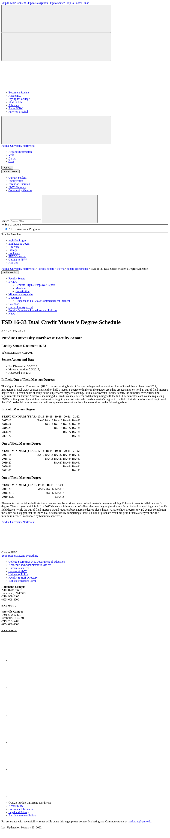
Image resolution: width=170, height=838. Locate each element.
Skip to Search (57, 2)
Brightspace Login (18, 243)
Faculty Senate (16, 278)
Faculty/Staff (15, 180)
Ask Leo (13, 262)
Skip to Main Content (13, 2)
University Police (18, 574)
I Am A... (7, 167)
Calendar (13, 303)
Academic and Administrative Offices (29, 564)
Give (11, 161)
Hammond (9, 605)
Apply (12, 158)
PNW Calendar (17, 256)
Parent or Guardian (19, 183)
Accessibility (15, 805)
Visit (11, 154)
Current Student (17, 177)
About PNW (15, 108)
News (11, 313)
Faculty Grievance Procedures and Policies (32, 310)
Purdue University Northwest (18, 145)
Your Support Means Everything (19, 555)
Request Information (20, 151)
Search (5, 220)
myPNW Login (17, 240)
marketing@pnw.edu (139, 821)
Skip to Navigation (37, 2)
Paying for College (19, 98)
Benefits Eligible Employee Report (35, 284)
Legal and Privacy (18, 812)
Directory (13, 246)
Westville (9, 630)
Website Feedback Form (22, 580)
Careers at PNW (17, 571)
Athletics (13, 105)
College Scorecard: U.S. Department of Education (36, 561)
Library (12, 249)
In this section (10, 272)
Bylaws (12, 281)
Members (21, 288)
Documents (14, 297)
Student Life (15, 102)
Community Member (20, 190)
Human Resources (18, 568)
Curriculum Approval (20, 307)
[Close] (10, 171)
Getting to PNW (17, 259)
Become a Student (18, 92)
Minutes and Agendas (20, 294)
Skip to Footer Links (77, 2)
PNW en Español (18, 111)
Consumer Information (21, 809)
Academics (14, 95)
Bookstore (14, 253)
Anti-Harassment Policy (22, 815)
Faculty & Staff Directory (23, 577)
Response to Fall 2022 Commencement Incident (43, 300)
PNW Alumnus (17, 187)
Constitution (22, 291)
